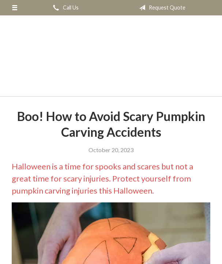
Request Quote (160, 8)
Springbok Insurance (111, 54)
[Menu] (14, 8)
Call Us (64, 8)
